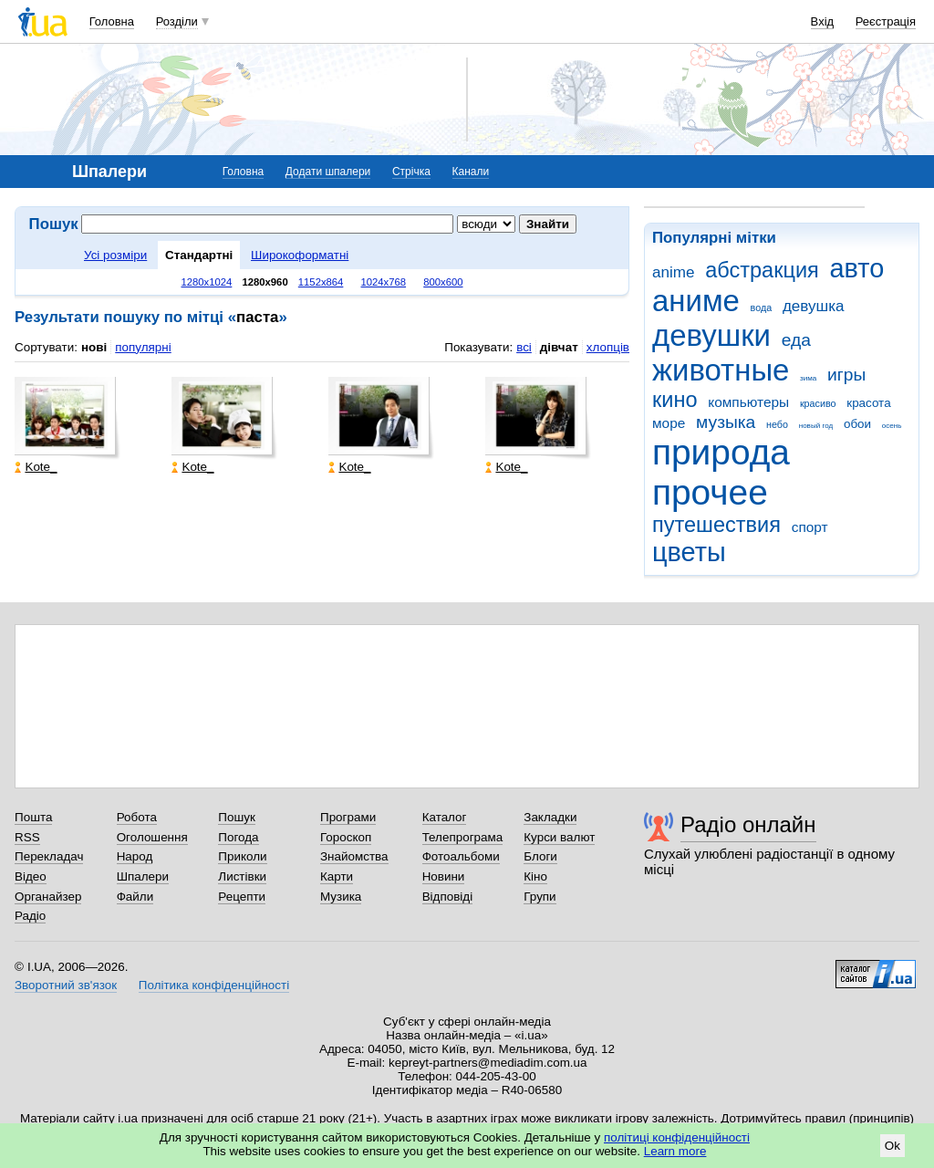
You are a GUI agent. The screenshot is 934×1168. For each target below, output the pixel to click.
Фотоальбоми (461, 856)
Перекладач (49, 856)
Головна (111, 21)
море (668, 423)
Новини (443, 876)
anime (673, 272)
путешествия (716, 525)
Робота (137, 817)
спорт (810, 527)
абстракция (762, 270)
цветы (689, 552)
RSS (27, 837)
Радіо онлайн (748, 824)
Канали (471, 171)
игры (846, 374)
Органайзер (48, 896)
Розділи (177, 21)
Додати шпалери (327, 171)
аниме (696, 301)
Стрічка (411, 171)
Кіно (535, 876)
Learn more (675, 1151)
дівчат (559, 347)
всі (524, 347)
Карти (336, 876)
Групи (539, 896)
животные (720, 370)
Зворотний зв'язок (66, 985)
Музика (340, 896)
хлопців (607, 347)
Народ (135, 856)
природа (721, 452)
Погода (238, 837)
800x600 (442, 281)
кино (675, 400)
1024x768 (384, 281)
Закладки (550, 817)
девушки (711, 335)
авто (857, 268)
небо (777, 424)
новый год (816, 426)
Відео (31, 876)
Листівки (242, 876)
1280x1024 (206, 281)
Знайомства (354, 856)
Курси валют (559, 837)
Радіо (30, 916)
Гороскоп (345, 837)
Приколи (242, 856)
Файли (135, 896)
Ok (892, 1145)
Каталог (444, 817)
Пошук (236, 817)
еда (796, 339)
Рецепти (241, 896)
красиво (818, 403)
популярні (143, 347)
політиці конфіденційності (677, 1137)
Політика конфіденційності (214, 985)
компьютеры (748, 402)
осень (892, 426)
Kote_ (36, 467)
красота (868, 403)
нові (94, 347)
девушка (814, 306)
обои (857, 424)
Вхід (823, 21)
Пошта (33, 817)
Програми (348, 817)
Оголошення (152, 837)
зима (808, 378)
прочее (710, 492)
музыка (725, 422)
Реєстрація (886, 21)
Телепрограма (462, 837)
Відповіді (447, 896)
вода (762, 307)
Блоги (540, 856)
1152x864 (321, 281)
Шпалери (143, 876)
